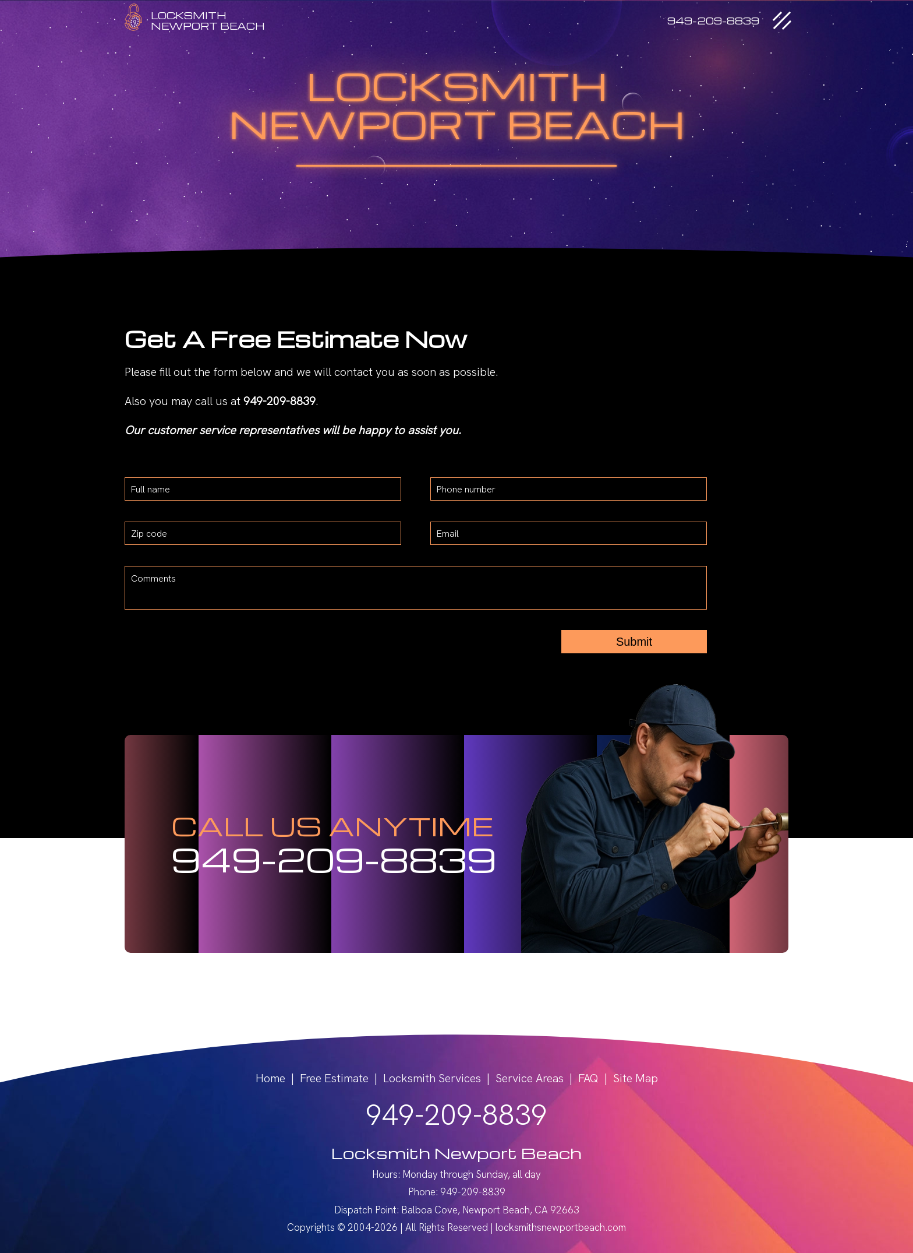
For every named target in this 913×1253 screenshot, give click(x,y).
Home (270, 1078)
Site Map (635, 1078)
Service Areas (530, 1078)
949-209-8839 (334, 859)
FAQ (588, 1078)
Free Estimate (334, 1078)
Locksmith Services (432, 1078)
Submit (634, 641)
